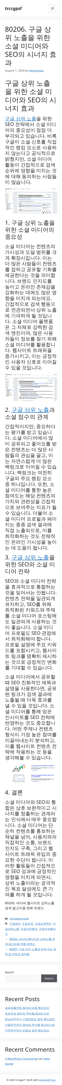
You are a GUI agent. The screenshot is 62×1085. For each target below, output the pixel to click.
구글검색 (27, 924)
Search (9, 972)
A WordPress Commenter (21, 1059)
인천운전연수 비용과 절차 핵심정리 (27, 1030)
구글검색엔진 (43, 924)
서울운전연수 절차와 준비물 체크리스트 (30, 1025)
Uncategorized (19, 918)
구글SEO (14, 924)
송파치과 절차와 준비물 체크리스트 (27, 1013)
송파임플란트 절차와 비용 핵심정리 (27, 1008)
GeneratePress (47, 1080)
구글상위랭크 (29, 929)
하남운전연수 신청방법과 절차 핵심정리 (30, 1019)
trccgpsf (13, 8)
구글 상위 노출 (20, 118)
